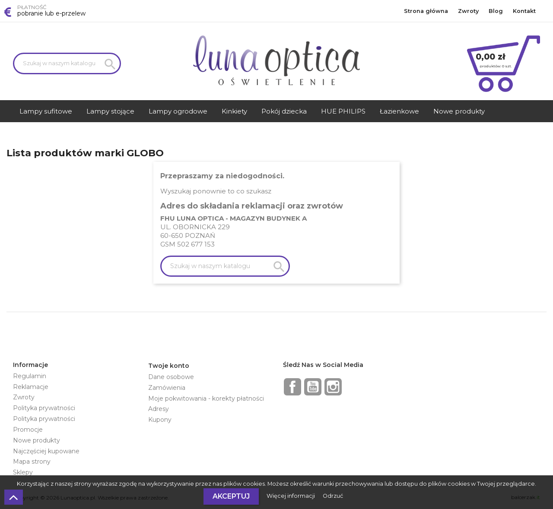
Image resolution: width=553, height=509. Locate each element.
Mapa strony (32, 461)
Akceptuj (231, 496)
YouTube (312, 387)
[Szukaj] (67, 63)
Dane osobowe (171, 377)
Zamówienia (166, 388)
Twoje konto (168, 366)
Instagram (333, 387)
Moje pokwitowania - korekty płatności (206, 398)
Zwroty (468, 11)
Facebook (292, 387)
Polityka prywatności (44, 408)
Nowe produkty (36, 440)
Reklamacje (30, 387)
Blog (496, 11)
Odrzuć (333, 496)
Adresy (158, 409)
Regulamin (29, 376)
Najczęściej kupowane (46, 451)
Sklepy (23, 472)
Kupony (160, 420)
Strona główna (426, 11)
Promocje (28, 429)
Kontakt (524, 11)
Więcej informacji (291, 496)
